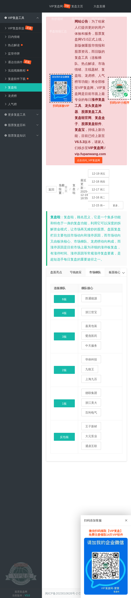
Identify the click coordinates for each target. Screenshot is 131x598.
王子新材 (91, 426)
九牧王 (89, 369)
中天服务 (91, 345)
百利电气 (91, 412)
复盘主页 (77, 6)
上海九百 (91, 379)
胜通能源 (91, 298)
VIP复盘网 (58, 6)
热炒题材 (57, 18)
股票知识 (81, 31)
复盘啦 (10, 87)
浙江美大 (91, 402)
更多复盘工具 (21, 114)
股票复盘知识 (21, 135)
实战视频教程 (16, 70)
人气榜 (10, 104)
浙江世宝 (91, 312)
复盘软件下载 (16, 78)
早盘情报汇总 (58, 31)
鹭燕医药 (91, 335)
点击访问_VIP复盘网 (88, 160)
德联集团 (91, 393)
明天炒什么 (99, 18)
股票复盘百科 (21, 125)
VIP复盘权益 (18, 28)
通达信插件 (18, 62)
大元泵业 (91, 436)
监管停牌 (12, 53)
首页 (66, 189)
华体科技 (91, 359)
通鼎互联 (91, 446)
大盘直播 (99, 6)
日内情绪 (12, 36)
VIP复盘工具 (21, 18)
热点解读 (13, 45)
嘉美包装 (91, 326)
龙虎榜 (10, 95)
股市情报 (77, 18)
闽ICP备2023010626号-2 (61, 593)
